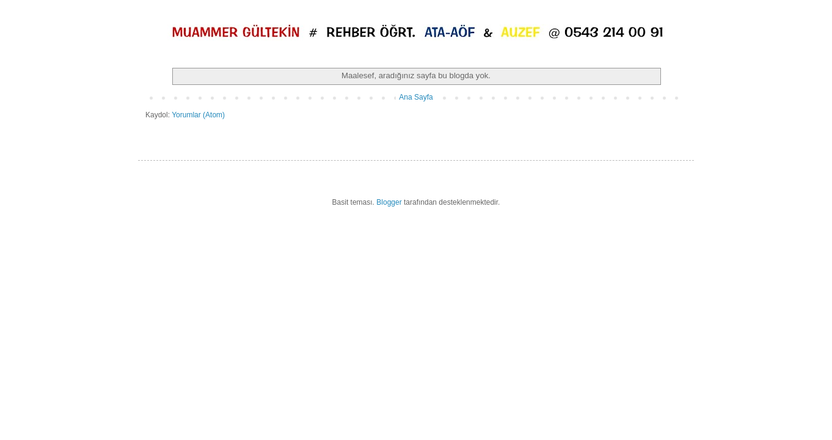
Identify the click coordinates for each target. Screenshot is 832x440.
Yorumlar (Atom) (198, 115)
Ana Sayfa (415, 97)
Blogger (388, 202)
